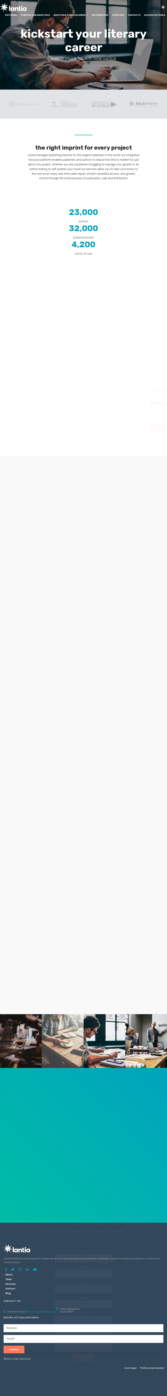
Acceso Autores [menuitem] (154, 15)
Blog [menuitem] (8, 1293)
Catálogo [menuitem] (118, 15)
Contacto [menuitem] (134, 15)
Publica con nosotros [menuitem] (35, 15)
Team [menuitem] (8, 1279)
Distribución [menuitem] (100, 15)
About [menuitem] (9, 1274)
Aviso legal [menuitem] (131, 1368)
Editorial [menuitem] (11, 15)
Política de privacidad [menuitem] (151, 1368)
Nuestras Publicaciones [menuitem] (70, 15)
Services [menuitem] (10, 1284)
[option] (24, 104)
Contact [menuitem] (10, 1288)
